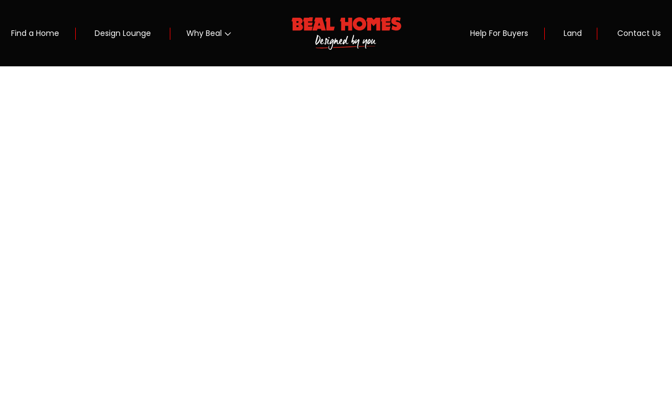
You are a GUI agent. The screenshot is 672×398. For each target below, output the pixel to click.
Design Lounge (123, 33)
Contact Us (639, 33)
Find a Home (35, 33)
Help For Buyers (499, 33)
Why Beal (204, 33)
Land (573, 33)
